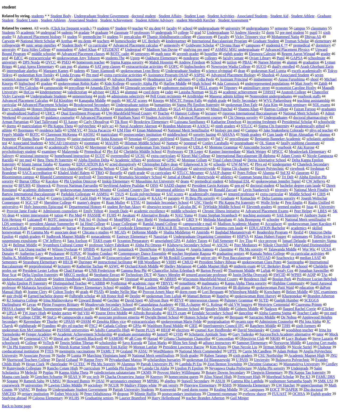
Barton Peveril (211, 270)
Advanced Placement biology (39, 37)
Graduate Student (266, 41)
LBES (322, 211)
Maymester (97, 147)
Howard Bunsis (78, 381)
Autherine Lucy (31, 253)
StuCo (52, 317)
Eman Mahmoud (149, 130)
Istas (309, 207)
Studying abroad (14, 398)
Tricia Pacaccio (99, 130)
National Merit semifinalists (153, 355)
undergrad (48, 32)
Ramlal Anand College (160, 224)
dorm (270, 32)
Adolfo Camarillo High (112, 330)
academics (299, 228)
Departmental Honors (85, 207)
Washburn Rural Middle (165, 326)
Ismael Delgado (294, 241)
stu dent (155, 28)
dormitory (323, 45)
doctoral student (144, 16)
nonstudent (64, 49)
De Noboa (289, 317)
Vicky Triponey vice (250, 37)
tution (58, 215)
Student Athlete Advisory (155, 20)
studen (72, 37)
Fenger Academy (39, 334)
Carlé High (88, 198)
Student (121, 28)
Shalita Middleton (177, 232)
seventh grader (188, 54)
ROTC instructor (60, 219)
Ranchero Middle (263, 326)
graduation (311, 62)
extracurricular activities (144, 66)
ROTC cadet (119, 54)
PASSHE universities (73, 330)
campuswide (53, 88)
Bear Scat (9, 275)
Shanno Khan (248, 109)
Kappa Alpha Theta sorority (246, 283)
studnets (62, 79)
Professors (175, 151)
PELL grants (208, 88)
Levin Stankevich (256, 190)
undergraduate (209, 28)
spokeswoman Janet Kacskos (310, 224)
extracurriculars (143, 321)
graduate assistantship (134, 334)
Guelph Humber (286, 300)
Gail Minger (239, 398)
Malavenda (70, 151)
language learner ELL (55, 258)
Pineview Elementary (200, 385)
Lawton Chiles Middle (65, 385)
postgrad (190, 143)
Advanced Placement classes (83, 54)
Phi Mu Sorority (103, 364)
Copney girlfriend (160, 139)
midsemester (263, 79)
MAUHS (112, 143)
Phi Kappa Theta (60, 126)
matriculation (32, 126)
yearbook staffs (309, 96)
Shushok (268, 75)
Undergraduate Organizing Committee (202, 236)
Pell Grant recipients (165, 96)
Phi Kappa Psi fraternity (237, 202)
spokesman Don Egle (241, 105)
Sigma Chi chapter (235, 168)
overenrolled (120, 156)
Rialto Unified (319, 202)
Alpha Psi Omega (148, 245)
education (306, 287)
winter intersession (34, 215)
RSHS (227, 385)
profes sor (9, 270)
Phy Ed (112, 151)
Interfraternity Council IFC (223, 326)
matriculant (109, 134)
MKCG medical (76, 275)
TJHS (286, 326)
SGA (177, 109)
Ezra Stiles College (36, 49)
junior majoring (83, 139)
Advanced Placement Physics (287, 49)
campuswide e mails (77, 317)
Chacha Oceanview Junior (124, 377)
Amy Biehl (144, 219)
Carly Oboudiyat (96, 122)
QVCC (50, 62)
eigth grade (136, 173)
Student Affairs (170, 16)
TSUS (119, 194)
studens (112, 37)
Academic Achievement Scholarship (84, 334)
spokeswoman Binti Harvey (255, 296)
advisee (98, 92)
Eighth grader (321, 394)
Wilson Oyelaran (64, 249)
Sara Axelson (77, 241)
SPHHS (89, 249)
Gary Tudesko (243, 334)
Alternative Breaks (155, 215)
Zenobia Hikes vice (111, 321)
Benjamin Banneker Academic (278, 139)
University (327, 207)
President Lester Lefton (40, 270)
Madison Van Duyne (162, 49)
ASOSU (89, 134)
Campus (251, 130)
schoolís (219, 164)
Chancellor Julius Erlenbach (173, 270)
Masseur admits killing (226, 96)
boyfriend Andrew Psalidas (123, 185)
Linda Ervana (70, 75)
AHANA (228, 134)
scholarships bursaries (164, 360)
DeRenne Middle (145, 232)
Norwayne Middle (287, 343)
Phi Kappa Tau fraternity (307, 372)
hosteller (210, 54)
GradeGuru (120, 147)
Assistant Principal (234, 79)
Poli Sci (85, 219)
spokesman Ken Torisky (36, 75)
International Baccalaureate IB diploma (246, 156)
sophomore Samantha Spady (290, 381)
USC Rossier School (184, 309)
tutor (319, 334)
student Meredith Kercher (196, 20)
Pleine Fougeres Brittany (60, 304)
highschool (27, 83)
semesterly (172, 45)
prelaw (219, 317)
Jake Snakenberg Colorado (284, 130)
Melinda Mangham (217, 219)
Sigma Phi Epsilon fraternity (198, 105)
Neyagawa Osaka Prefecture (230, 368)
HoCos (29, 92)
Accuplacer (273, 224)
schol (41, 198)
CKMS (146, 372)
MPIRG (153, 381)
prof (5, 58)
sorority (8, 88)
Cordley (332, 364)
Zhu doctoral (313, 389)
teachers (103, 41)
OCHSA (298, 394)
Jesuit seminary (295, 105)
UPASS (69, 321)
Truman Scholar (297, 41)
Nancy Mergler (168, 275)
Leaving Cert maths (321, 343)
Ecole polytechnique (145, 194)
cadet (169, 92)
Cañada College (115, 326)
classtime (226, 249)
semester (281, 28)
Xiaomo (64, 164)
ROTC (35, 134)
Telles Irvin (322, 236)
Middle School (300, 194)
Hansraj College (187, 113)
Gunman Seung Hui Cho (257, 177)
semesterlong (82, 96)
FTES (49, 351)
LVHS (178, 334)
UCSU (140, 156)
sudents (67, 32)
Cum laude (275, 134)
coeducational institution (20, 351)
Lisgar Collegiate (124, 224)
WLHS (73, 398)
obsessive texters (159, 207)
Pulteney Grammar (238, 300)
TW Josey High (34, 313)
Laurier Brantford (132, 398)
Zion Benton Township (224, 364)
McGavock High (14, 228)
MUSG (26, 198)
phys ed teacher (321, 130)
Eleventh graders (259, 207)
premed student (289, 207)
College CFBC (30, 317)
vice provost (267, 241)
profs (102, 96)
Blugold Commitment (56, 177)
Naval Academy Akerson (138, 126)
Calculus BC (187, 207)
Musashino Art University (155, 181)
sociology (95, 385)
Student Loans (27, 20)
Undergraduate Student (182, 71)
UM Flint (124, 130)
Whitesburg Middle (244, 292)
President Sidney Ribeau (217, 262)
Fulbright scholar (82, 296)
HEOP (165, 330)
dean (241, 71)
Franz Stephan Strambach (217, 215)
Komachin (248, 198)
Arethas (66, 41)
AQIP (311, 275)
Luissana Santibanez (189, 122)
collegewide (11, 45)
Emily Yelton (93, 211)
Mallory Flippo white (140, 385)
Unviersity (262, 360)
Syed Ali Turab (89, 258)
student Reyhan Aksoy (124, 207)
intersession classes (204, 300)
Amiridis (202, 232)
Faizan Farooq (305, 109)
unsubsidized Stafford (23, 113)
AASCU (203, 126)
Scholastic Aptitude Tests (208, 334)
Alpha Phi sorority (271, 368)
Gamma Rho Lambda (247, 381)
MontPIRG (122, 219)
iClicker (328, 309)
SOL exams (321, 105)
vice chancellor (71, 168)
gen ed (239, 185)
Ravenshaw (32, 321)
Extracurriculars (118, 258)
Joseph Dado (118, 211)
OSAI (100, 381)
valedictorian (77, 92)
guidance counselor (60, 117)
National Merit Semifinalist (188, 130)
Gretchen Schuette (49, 377)
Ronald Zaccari (225, 190)
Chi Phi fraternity (20, 347)
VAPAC (24, 389)
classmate (121, 32)
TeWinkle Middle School (222, 207)
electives (182, 330)
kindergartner (176, 41)
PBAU (247, 62)
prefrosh (85, 177)
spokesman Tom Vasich (152, 147)
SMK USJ (325, 381)
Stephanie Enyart (107, 275)
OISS (154, 185)
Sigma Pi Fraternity (194, 139)
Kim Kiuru (218, 347)
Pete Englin (293, 202)
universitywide (204, 168)
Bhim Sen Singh (185, 343)
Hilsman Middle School (142, 143)
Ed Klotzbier (63, 100)
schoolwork (11, 343)
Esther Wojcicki (67, 394)
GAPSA (296, 58)
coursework (11, 385)
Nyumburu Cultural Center (63, 245)
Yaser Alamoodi (102, 71)
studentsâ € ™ (277, 45)
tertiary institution (35, 394)
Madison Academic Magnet (238, 224)
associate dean (65, 232)
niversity (281, 190)
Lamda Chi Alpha (155, 368)
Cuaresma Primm (308, 304)
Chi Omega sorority (243, 117)
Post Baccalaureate (237, 258)
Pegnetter (9, 139)
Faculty (223, 37)
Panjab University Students (133, 389)
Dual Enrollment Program (80, 113)
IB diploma (241, 287)
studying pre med (196, 49)
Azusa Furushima (291, 79)
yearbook (284, 147)
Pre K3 (305, 377)
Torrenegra (105, 177)
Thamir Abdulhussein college (169, 37)
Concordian (225, 338)
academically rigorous (206, 194)
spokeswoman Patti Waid (275, 287)
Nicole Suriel (302, 347)
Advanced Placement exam (22, 147)
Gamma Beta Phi (133, 270)
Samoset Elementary (252, 343)
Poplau (48, 372)
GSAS (79, 147)
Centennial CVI (36, 338)
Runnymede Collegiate (24, 368)
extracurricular (40, 58)
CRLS (114, 92)
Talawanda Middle (282, 249)
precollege (77, 88)
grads (84, 292)
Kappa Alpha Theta (73, 372)
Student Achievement (116, 20)
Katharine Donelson (226, 122)
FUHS (111, 215)
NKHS (275, 338)
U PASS (242, 360)
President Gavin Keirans (210, 185)
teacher (137, 28)
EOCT (275, 389)
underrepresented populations (267, 83)
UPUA (12, 313)
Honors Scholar (196, 317)
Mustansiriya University (301, 364)
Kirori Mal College (195, 156)
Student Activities (220, 16)
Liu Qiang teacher (33, 249)
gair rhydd (14, 296)
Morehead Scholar (280, 377)
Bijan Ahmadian (301, 134)
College (31, 343)
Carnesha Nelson (102, 168)
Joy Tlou (245, 241)
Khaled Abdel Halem (74, 173)
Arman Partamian (15, 122)
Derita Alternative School (266, 160)
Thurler (52, 321)
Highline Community (288, 283)
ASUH (220, 381)
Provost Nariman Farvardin (77, 185)
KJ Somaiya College (22, 300)
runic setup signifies (41, 45)
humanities (162, 105)
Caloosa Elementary (47, 398)
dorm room (187, 292)
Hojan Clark (35, 364)
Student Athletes (53, 20)
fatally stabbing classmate (300, 143)
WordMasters (163, 351)
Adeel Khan (87, 49)
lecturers (64, 266)
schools (106, 228)
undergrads (163, 32)
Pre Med (75, 215)
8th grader (42, 79)
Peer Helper (303, 211)
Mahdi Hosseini (161, 62)
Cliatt (124, 168)
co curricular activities (307, 253)
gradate (83, 32)
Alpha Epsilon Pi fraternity (26, 283)
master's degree (88, 202)
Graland (126, 351)
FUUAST (279, 394)
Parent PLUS (145, 330)
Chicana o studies (95, 232)
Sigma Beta (30, 139)
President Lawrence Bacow (183, 347)
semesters (142, 54)
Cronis (275, 330)
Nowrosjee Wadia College (231, 66)
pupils (116, 100)
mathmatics (210, 283)
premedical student (209, 181)
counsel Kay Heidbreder (213, 330)
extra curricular (271, 194)
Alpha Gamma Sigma (275, 313)
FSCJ (93, 326)
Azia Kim (270, 105)
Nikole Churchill (275, 245)
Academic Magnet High (306, 355)
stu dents (84, 41)
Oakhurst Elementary (161, 58)
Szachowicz (285, 258)
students (37, 16)
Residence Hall (255, 279)
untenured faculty (81, 309)
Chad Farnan (73, 270)
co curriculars (161, 173)
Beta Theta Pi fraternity (55, 160)
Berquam (236, 317)
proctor (7, 185)
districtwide (206, 177)
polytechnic (87, 126)
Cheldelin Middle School (142, 151)
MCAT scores (136, 100)
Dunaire (8, 253)
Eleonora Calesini (262, 54)
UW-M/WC (240, 164)
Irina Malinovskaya (58, 300)
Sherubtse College (58, 202)
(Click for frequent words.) (71, 28)
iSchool (102, 219)
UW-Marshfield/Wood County (129, 113)
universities (34, 385)
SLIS (213, 92)
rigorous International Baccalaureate (249, 113)
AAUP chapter (220, 173)
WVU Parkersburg (277, 100)
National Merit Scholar (37, 41)
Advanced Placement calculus (135, 45)
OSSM (86, 321)
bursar (71, 228)
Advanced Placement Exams (267, 211)
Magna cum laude (15, 377)
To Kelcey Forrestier (211, 287)
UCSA (326, 249)
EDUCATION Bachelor (267, 228)
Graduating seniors (99, 398)
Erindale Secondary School (212, 313)
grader (325, 54)
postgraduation (218, 321)
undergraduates (257, 28)
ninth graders (225, 126)
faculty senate (233, 58)
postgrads (46, 347)
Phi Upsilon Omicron (80, 181)
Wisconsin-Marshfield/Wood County (210, 279)
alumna (83, 66)
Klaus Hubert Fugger (270, 236)
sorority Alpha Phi (144, 83)
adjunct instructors (217, 343)
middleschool (177, 134)
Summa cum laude (229, 228)
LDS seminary (13, 224)
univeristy (9, 62)
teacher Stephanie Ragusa (191, 253)
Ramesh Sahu (34, 381)
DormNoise (148, 249)
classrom (302, 173)
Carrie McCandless (257, 351)
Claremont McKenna (61, 134)
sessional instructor (34, 156)
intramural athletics (170, 190)
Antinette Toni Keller (111, 347)
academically (58, 147)
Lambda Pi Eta (190, 364)
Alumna (268, 173)
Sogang (12, 381)
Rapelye (223, 296)
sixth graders (242, 355)
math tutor (163, 54)
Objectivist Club (251, 338)
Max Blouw (199, 190)
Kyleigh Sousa (174, 249)
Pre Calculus (28, 88)
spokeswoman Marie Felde (181, 321)
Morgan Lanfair (145, 347)
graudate (8, 198)
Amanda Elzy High (104, 88)
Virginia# (132, 279)
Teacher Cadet (308, 313)
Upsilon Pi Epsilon (189, 368)
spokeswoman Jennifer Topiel (278, 181)
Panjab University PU (157, 364)
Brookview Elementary (151, 122)
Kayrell (106, 249)
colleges (211, 58)
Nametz (172, 143)
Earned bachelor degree (46, 296)
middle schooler (44, 54)
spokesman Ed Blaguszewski (208, 360)
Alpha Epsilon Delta (93, 160)
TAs (324, 275)
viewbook (297, 168)
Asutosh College (293, 92)
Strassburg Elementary (40, 262)
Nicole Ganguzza (320, 156)
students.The (115, 58)
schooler (273, 219)
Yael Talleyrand (46, 122)
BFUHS (24, 185)
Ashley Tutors (196, 241)
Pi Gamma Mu (38, 232)
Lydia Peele (205, 79)
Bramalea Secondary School (140, 177)
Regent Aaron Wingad (298, 54)
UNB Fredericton (102, 270)
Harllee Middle (175, 83)
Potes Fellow (247, 173)
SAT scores (174, 194)
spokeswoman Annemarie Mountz (85, 190)
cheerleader (59, 364)
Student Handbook (67, 279)
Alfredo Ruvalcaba (147, 313)
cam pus (66, 66)
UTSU (136, 202)
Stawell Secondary (195, 381)
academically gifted (310, 126)
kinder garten (62, 313)
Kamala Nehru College (267, 253)
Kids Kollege (115, 83)
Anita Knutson (112, 139)
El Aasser (71, 122)
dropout (123, 394)
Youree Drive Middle (111, 313)
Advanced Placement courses (200, 117)
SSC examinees (325, 292)
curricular (9, 105)
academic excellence (149, 211)
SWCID (279, 275)
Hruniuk (24, 168)
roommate (91, 143)
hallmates (69, 109)
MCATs (120, 232)
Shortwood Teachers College (28, 360)
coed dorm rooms (195, 389)
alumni (292, 62)
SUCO (261, 66)
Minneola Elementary (253, 385)
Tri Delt (287, 177)
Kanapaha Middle (92, 100)
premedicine (92, 37)
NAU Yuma (184, 215)
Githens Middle (247, 309)
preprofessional (40, 266)
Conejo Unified (62, 198)
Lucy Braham (296, 338)
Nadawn (270, 309)
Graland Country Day (133, 190)
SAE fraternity (287, 215)
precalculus (132, 37)
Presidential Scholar (297, 122)
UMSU (55, 381)
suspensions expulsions (19, 241)
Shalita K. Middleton (18, 258)
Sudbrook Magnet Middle (65, 236)
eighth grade (217, 100)
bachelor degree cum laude (300, 185)
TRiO (99, 173)
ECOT (100, 156)
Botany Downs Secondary (225, 372)
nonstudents (45, 168)
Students (8, 32)
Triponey (230, 88)
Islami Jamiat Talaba (37, 164)
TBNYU (167, 283)
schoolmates (143, 168)
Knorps (158, 100)
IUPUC (75, 253)
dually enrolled (283, 66)
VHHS (171, 262)
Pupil (281, 58)
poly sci (108, 126)
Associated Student (82, 20)
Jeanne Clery (37, 292)
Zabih (323, 83)
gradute (46, 83)
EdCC (18, 58)
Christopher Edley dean (160, 164)
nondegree (191, 58)
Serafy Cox (284, 270)
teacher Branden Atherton (205, 398)
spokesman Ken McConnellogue (26, 330)
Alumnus (128, 364)
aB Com (135, 338)
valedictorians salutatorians (114, 372)
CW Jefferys (315, 181)
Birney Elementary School (94, 287)
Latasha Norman (191, 92)
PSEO (66, 62)
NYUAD (264, 258)
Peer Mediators (245, 245)
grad (197, 32)
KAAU (157, 198)
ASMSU (102, 194)
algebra (170, 381)
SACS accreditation (37, 173)
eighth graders (30, 236)
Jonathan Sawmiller (314, 270)
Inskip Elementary (116, 181)
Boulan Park (281, 279)
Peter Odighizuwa (97, 394)
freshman (317, 168)
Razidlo (8, 160)
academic (28, 32)
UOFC (174, 66)
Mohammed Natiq (285, 37)
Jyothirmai (118, 283)
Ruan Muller (115, 202)
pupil (313, 32)
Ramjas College (276, 109)
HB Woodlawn (149, 262)
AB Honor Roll (112, 296)
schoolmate (316, 58)
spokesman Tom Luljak (164, 296)
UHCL (50, 113)
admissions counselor (90, 79)
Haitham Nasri (129, 117)
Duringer (85, 262)
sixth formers (306, 326)
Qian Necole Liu (244, 347)
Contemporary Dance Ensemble (142, 253)
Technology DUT (138, 275)
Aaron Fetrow (55, 139)
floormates (26, 130)
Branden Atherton (320, 296)
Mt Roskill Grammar (179, 258)
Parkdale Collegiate (76, 194)
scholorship (108, 343)
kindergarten (282, 164)
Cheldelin (320, 266)
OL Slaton (267, 143)
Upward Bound (90, 300)
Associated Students (252, 16)
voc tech (92, 377)
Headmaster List (159, 79)
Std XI (285, 173)
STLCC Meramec (190, 173)
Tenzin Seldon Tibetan (77, 343)
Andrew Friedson (192, 62)
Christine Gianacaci (263, 364)
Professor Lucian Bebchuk (317, 279)
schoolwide (326, 122)
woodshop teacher (299, 330)
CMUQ (187, 262)
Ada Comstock (228, 83)
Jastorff (162, 334)
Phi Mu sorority (251, 249)
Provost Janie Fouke (22, 211)
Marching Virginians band (106, 355)
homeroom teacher (90, 62)
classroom (204, 37)
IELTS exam (176, 313)
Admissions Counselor (276, 321)
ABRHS (170, 279)
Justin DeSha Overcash (250, 275)
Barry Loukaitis (14, 109)
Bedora (41, 389)
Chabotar (325, 347)
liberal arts (61, 338)
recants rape (244, 321)
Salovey (8, 156)
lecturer (211, 113)
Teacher (163, 113)
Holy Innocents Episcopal (43, 207)
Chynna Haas (230, 45)
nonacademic (101, 236)
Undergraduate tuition (132, 105)
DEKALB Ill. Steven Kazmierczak (183, 228)
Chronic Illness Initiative (221, 211)
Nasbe (61, 355)
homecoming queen (183, 377)
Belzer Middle (297, 292)
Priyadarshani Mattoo (125, 360)
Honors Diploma (44, 109)
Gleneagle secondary (140, 88)
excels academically (307, 71)
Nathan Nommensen (46, 309)
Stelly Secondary (245, 100)
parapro (174, 198)
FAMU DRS (325, 377)
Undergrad (133, 49)
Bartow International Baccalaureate (28, 194)
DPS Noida (31, 62)
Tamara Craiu (135, 198)
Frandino (49, 326)
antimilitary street (256, 88)
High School (201, 83)
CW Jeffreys (52, 241)
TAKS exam (102, 241)
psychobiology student (19, 151)
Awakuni (128, 215)
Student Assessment (233, 20)
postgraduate (244, 143)
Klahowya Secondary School (189, 245)
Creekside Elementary (134, 228)
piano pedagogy (127, 109)
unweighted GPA (167, 241)
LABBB (98, 283)
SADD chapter (175, 185)
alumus (324, 134)
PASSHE (94, 215)
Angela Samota (201, 249)
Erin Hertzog (11, 219)
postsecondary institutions (181, 394)
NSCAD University (64, 143)
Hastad (152, 338)
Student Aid (279, 16)
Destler (135, 296)
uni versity (170, 385)
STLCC (247, 126)
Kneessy (156, 377)
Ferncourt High (248, 377)
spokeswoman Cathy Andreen (24, 279)
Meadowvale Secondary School (109, 304)
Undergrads (299, 368)
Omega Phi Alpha (95, 109)
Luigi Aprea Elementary (36, 66)
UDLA (198, 147)
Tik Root (121, 122)
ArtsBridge (195, 96)
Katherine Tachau (89, 266)
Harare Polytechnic (269, 168)
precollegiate (239, 139)
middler (125, 287)
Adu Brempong (249, 219)
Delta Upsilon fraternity (40, 275)
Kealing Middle (226, 389)
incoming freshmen (261, 122)
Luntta (76, 355)
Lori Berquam (212, 292)
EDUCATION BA (90, 164)
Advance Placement (126, 79)
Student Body (61, 16)
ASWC (113, 266)
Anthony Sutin (315, 215)
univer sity (209, 258)
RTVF (179, 300)
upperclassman (311, 385)
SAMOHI (116, 338)
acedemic (151, 279)
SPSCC (277, 151)
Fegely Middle (13, 134)
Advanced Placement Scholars (45, 105)
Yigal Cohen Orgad (227, 160)
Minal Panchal (222, 109)
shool (314, 79)
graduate (101, 32)
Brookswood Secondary (92, 105)
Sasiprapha (295, 262)
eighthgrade (28, 326)
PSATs (99, 292)
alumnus (131, 92)
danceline (246, 313)
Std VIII (83, 313)
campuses (253, 45)
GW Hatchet (285, 385)
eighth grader (233, 54)
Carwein (8, 41)
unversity (9, 49)
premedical (301, 45)
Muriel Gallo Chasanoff (118, 309)
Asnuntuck (125, 249)
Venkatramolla (169, 219)
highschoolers (194, 66)
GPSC (171, 160)
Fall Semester (223, 241)
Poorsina (88, 228)
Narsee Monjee (269, 62)
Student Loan (194, 16)
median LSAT (310, 258)
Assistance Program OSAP (168, 75)
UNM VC (75, 130)
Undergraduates (276, 117)
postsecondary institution (143, 134)
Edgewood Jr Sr (195, 164)
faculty (171, 28)
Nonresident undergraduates (271, 96)
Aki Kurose (305, 147)
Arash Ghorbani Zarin (316, 66)
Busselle (116, 173)
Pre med (92, 75)
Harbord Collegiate (172, 168)
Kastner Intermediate (225, 151)
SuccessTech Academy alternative (285, 334)
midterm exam (244, 266)
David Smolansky (251, 330)
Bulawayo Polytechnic (293, 360)
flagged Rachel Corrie (299, 309)
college (183, 32)
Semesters (9, 262)
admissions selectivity (128, 96)
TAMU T (108, 351)
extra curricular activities (123, 75)
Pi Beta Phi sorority (200, 198)
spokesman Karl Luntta (268, 71)
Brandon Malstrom (177, 126)
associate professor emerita (118, 317)
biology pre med (227, 130)
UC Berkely (151, 41)
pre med (25, 160)
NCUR (113, 385)
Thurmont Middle (241, 270)
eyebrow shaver (254, 394)
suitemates (300, 236)
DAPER (291, 389)
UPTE (232, 351)
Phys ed (261, 164)
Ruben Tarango (215, 355)
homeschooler (125, 41)
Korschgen (272, 292)
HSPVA (243, 236)
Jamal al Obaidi (179, 177)
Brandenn (9, 173)
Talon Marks (157, 343)
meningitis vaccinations (77, 351)
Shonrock (43, 185)
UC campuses (253, 389)
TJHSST (269, 92)
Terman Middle (274, 347)
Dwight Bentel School (162, 317)
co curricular (97, 45)
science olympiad (219, 71)
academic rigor (143, 283)
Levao (31, 304)
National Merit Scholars (301, 113)
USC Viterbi (203, 202)
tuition (232, 62)
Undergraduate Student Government (101, 16)
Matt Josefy (304, 83)
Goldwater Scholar (200, 45)
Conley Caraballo (215, 143)
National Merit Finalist (311, 190)
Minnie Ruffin (145, 394)
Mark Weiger (256, 151)
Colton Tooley (63, 292)
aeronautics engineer (125, 381)
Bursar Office (29, 181)
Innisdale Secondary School (167, 202)
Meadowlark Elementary (307, 151)
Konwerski (168, 389)
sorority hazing (204, 134)
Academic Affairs (128, 160)
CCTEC (79, 364)
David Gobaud (67, 360)
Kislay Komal (151, 309)
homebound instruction (72, 156)
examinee (49, 151)
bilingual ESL (239, 181)
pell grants (182, 287)
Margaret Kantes (55, 71)
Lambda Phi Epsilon (121, 368)
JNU (333, 355)
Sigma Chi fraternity (273, 126)
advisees (184, 79)
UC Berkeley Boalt (275, 266)
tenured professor (241, 194)
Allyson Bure (158, 300)
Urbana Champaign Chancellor (187, 338)
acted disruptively (123, 164)
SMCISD (9, 394)
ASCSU (223, 245)
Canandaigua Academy (156, 304)
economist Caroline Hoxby (296, 88)
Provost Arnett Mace (158, 292)
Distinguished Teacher (70, 283)
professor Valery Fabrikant (109, 245)
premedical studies (47, 228)
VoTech (48, 343)
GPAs (137, 326)
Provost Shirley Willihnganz (178, 372)
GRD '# (192, 219)
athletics (227, 177)
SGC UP (31, 202)
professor (154, 160)
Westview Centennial (274, 304)
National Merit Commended (200, 351)
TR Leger (196, 151)
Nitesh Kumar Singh (74, 347)
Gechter (113, 300)
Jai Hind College (92, 224)
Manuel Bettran (199, 296)
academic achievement (240, 92)
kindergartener (51, 92)
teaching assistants (257, 215)
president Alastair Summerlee (52, 224)
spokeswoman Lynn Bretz (140, 71)
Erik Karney (195, 109)
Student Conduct (99, 253)
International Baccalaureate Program (219, 41)
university (232, 28)
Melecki (31, 372)
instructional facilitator (115, 262)
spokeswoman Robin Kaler (78, 83)
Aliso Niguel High (218, 377)
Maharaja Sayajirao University (45, 287)
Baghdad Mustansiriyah (233, 232)
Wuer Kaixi (111, 198)
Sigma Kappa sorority (127, 62)
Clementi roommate (222, 394)
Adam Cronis (291, 156)
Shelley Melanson (177, 266)
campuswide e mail (197, 224)
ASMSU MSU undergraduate (237, 49)
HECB (68, 262)
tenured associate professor (206, 275)
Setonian (135, 139)
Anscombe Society (257, 147)
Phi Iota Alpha (310, 321)
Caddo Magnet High (212, 266)
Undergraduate (218, 32)
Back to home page (16, 406)
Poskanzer (57, 253)
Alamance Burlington (102, 279)
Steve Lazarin (322, 338)
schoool (302, 266)
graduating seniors (230, 253)
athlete (7, 130)
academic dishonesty (38, 190)
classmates (319, 28)
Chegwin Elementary (267, 372)
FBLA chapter (190, 304)
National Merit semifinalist (305, 219)
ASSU (143, 351)
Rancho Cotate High (62, 368)
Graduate (228, 198)
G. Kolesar (214, 304)
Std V (219, 139)
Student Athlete (302, 16)
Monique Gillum (194, 160)
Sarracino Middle (262, 317)
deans (184, 181)
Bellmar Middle (25, 245)
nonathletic (187, 283)
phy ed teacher (72, 326)
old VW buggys (240, 304)
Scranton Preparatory (133, 241)
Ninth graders (251, 134)
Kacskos (52, 181)
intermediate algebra (22, 71)
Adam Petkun (287, 351)
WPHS (296, 275)
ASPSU (199, 75)
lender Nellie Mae (123, 292)
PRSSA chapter (13, 309)
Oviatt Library (260, 58)
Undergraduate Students (48, 96)
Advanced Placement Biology (233, 75)
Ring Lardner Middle (153, 287)
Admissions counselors (60, 211)
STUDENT (110, 49)
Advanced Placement (96, 117)
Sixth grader (189, 355)
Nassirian (160, 236)
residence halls (50, 130)
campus (299, 28)
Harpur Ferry (93, 360)
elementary (323, 41)
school (187, 28)
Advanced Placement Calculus (25, 100)
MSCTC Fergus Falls (186, 100)
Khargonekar (292, 296)
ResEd (298, 232)
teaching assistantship (313, 100)
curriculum (92, 368)
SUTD (263, 300)
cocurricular (30, 117)
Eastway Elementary (132, 236)
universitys (10, 207)
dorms (11, 126)
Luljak (266, 270)
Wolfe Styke (270, 202)
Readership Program (272, 232)
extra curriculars (163, 156)
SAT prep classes (107, 66)
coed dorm (151, 92)
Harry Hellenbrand (166, 398)
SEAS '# (74, 377)
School (216, 62)
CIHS (321, 194)
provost (181, 147)
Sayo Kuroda (132, 343)
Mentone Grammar (223, 147)
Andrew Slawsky (248, 32)
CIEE (193, 326)
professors (142, 32)
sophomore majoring (177, 88)
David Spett (134, 300)
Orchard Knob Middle (142, 266)
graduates (328, 109)
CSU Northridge (270, 355)
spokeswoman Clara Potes (261, 262)
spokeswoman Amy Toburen (78, 58)
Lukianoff (34, 219)
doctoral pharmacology (310, 117)
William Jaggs (147, 258)
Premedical (92, 151)
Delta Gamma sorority (278, 198)
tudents (79, 71)
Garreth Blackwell (89, 338)
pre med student (292, 32)
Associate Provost (37, 355)
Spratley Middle (217, 309)
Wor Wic (309, 249)
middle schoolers (184, 211)
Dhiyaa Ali (313, 37)
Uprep (135, 58)
